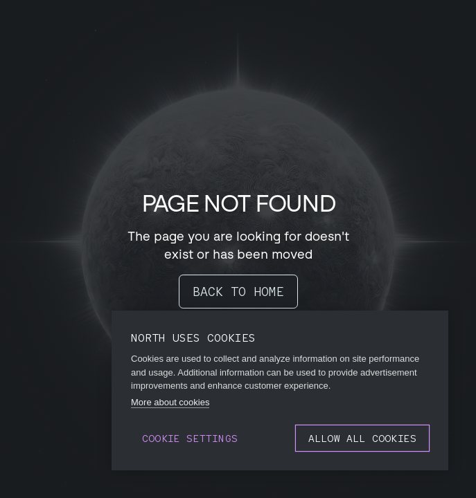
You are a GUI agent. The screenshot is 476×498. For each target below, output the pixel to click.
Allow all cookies (362, 438)
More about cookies (170, 402)
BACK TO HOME (238, 291)
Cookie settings (190, 438)
